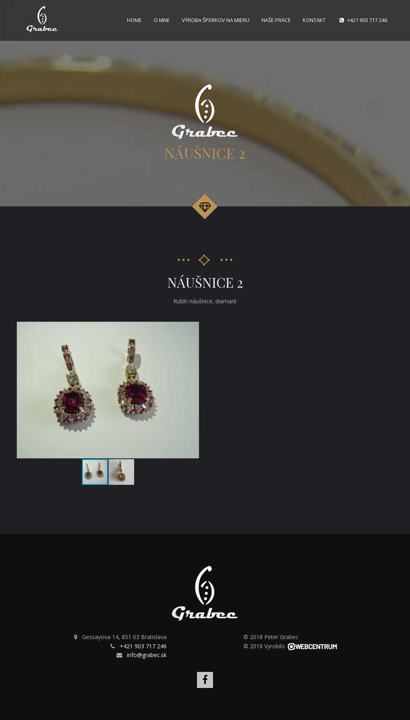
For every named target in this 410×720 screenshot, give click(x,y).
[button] (191, 329)
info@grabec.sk (147, 655)
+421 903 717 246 (367, 20)
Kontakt (314, 20)
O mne (162, 20)
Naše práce (276, 20)
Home (134, 20)
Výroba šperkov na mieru (215, 20)
